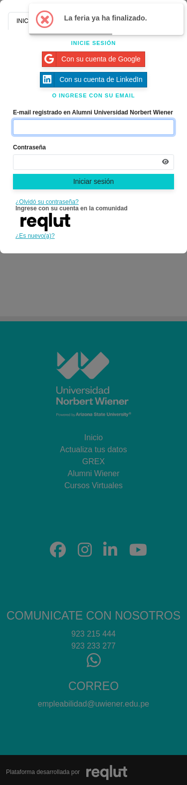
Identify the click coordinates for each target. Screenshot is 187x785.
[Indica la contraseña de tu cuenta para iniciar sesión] (93, 162)
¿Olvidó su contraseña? (47, 201)
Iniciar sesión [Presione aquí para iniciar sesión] (93, 181)
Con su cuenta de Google (91, 59)
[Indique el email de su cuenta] (93, 127)
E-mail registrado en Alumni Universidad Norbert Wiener (93, 112)
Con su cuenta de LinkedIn (91, 79)
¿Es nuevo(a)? (35, 235)
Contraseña (29, 147)
